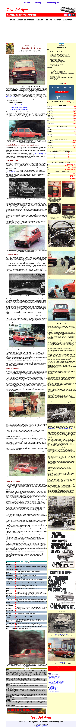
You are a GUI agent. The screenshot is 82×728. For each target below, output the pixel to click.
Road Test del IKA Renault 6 (62, 634)
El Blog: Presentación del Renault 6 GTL (19, 109)
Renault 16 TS (61, 662)
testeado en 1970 (10, 171)
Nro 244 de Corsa (10, 96)
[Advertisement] (41, 33)
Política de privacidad (41, 726)
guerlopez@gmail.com (42, 725)
